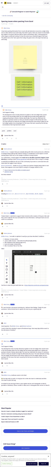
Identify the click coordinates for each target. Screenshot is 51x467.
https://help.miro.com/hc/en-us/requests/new (36, 285)
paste (3, 131)
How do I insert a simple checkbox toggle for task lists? (17, 411)
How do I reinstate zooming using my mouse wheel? (16, 414)
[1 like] (7, 135)
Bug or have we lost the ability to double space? (17, 170)
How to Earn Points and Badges (25, 431)
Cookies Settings (6, 463)
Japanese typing (9, 171)
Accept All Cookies (32, 463)
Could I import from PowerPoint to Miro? (13, 416)
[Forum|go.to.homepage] (11, 3)
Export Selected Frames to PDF (10, 422)
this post (20, 165)
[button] (2, 3)
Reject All (43, 463)
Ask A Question (26, 448)
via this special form (21, 159)
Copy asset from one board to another (12, 419)
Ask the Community (7, 15)
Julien (5, 323)
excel (15, 131)
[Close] (48, 456)
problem (9, 131)
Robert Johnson (8, 149)
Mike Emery (7, 28)
